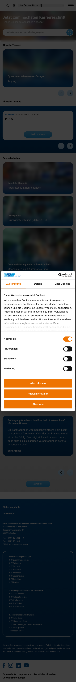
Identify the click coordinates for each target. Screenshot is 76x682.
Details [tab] (38, 284)
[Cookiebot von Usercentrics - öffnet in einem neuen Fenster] (58, 275)
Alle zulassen (38, 383)
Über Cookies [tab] (62, 284)
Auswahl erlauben (38, 393)
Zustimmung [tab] (13, 284)
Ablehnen (37, 404)
